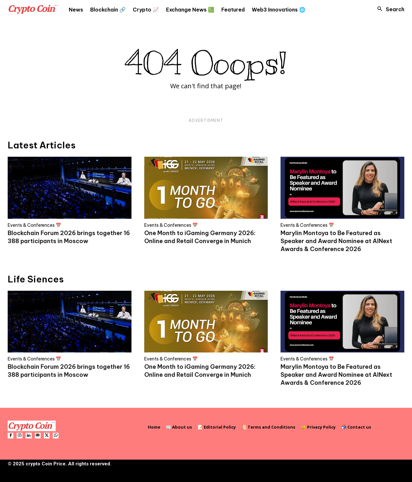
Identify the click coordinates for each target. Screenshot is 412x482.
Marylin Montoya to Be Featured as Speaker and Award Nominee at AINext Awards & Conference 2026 (336, 241)
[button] (389, 9)
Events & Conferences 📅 (34, 225)
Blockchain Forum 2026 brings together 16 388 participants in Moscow (69, 370)
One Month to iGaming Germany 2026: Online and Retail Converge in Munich (200, 370)
